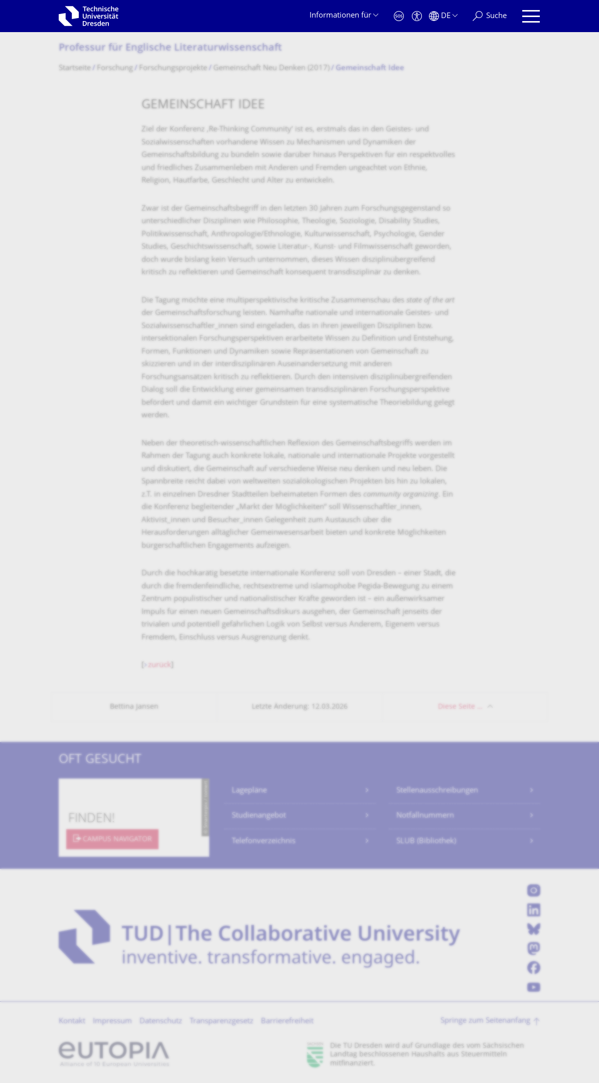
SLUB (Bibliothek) (426, 841)
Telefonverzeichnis (263, 841)
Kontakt (72, 1021)
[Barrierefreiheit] (416, 16)
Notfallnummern (425, 816)
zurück (159, 665)
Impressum (112, 1021)
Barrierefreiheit (287, 1021)
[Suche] (490, 16)
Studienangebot (259, 816)
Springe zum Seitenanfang (485, 1021)
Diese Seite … (460, 707)
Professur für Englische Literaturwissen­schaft (170, 48)
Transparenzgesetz (221, 1021)
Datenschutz (160, 1021)
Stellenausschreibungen (437, 791)
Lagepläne (249, 791)
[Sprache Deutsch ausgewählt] (443, 16)
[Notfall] (398, 16)
